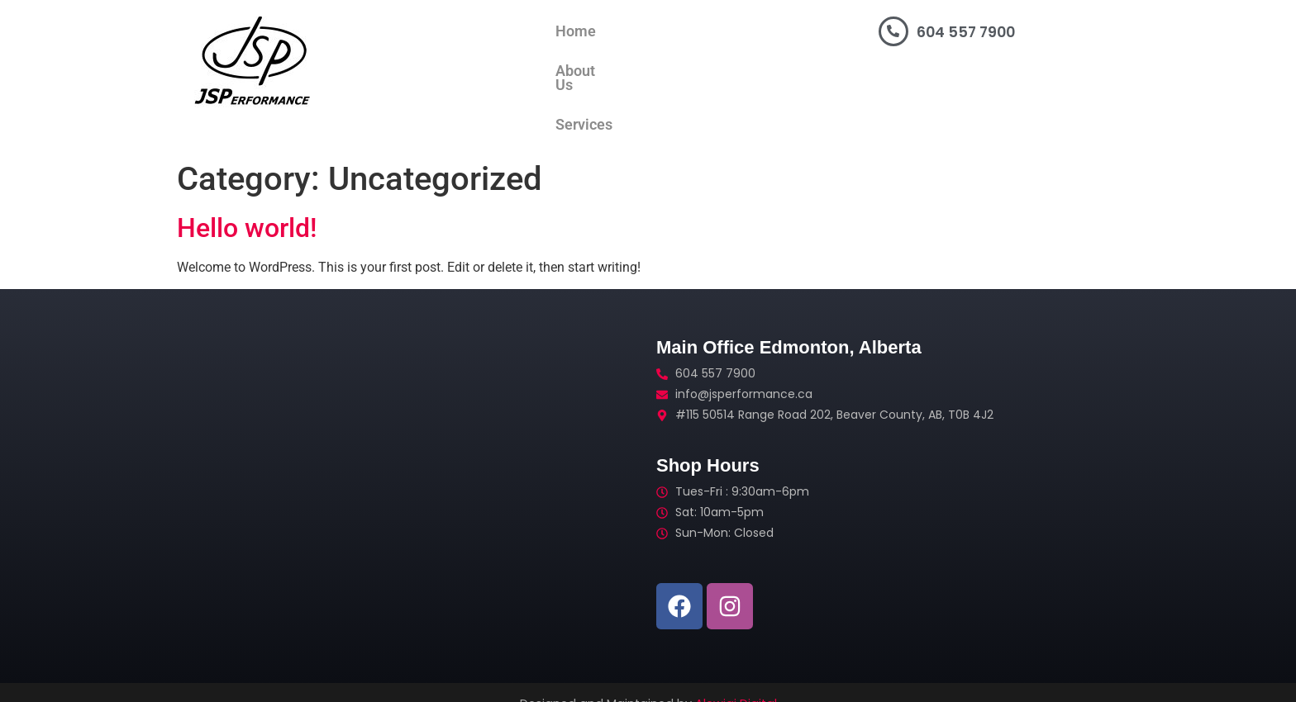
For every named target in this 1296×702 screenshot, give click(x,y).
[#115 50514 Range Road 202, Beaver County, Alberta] (412, 462)
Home (460, 31)
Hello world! (247, 205)
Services (618, 31)
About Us (535, 31)
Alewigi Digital (736, 680)
